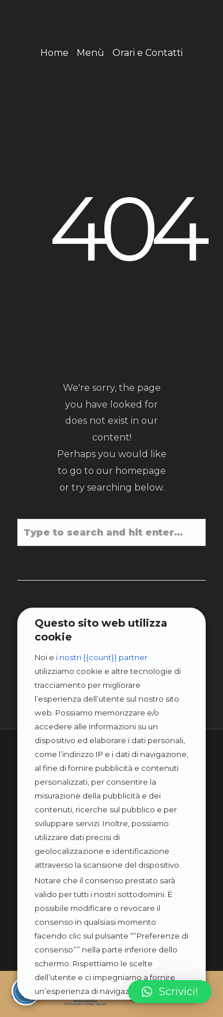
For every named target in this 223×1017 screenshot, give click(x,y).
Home (54, 52)
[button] (169, 991)
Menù (90, 52)
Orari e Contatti (147, 52)
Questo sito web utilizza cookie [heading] (101, 630)
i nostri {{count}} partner (102, 657)
